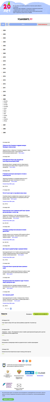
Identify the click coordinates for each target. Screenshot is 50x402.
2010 (4, 91)
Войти (23, 24)
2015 (4, 72)
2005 (4, 132)
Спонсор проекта (29, 375)
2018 (4, 61)
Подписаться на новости (40, 314)
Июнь (5, 112)
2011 (4, 87)
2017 (4, 65)
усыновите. (25, 19)
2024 (4, 38)
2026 (4, 30)
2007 (4, 125)
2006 (4, 129)
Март (5, 117)
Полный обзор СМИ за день (9, 184)
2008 (4, 99)
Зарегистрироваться (42, 24)
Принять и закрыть (8, 399)
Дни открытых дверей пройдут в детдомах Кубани (15, 249)
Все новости (29, 314)
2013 (4, 80)
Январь (5, 121)
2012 (4, 84)
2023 (4, 42)
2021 (4, 49)
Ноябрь (5, 103)
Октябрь (6, 104)
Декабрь (6, 101)
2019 (4, 57)
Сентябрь (6, 106)
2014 (4, 76)
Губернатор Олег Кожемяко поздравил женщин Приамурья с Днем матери (14, 146)
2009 (4, 95)
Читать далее (21, 153)
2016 (4, 68)
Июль (5, 110)
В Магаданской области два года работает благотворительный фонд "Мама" (13, 160)
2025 (4, 34)
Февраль (6, 119)
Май (5, 113)
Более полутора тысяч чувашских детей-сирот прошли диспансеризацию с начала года (16, 211)
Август (5, 108)
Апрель (5, 115)
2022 (4, 45)
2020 (4, 53)
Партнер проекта (40, 375)
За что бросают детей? (8, 295)
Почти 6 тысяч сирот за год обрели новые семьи (15, 193)
